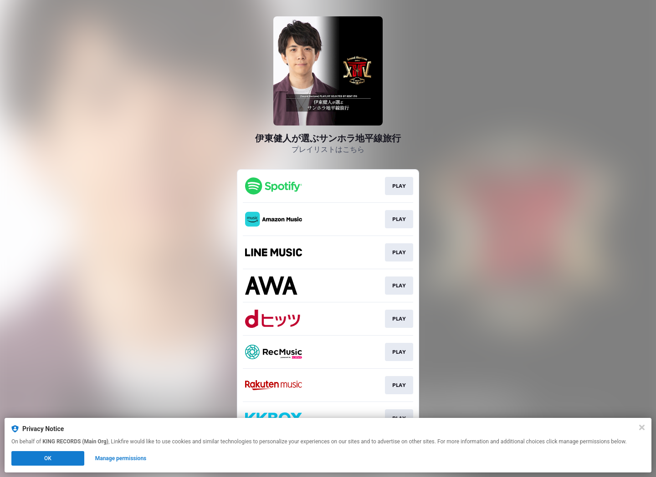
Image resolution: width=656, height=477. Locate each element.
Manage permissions (121, 458)
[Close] (642, 427)
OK (47, 458)
